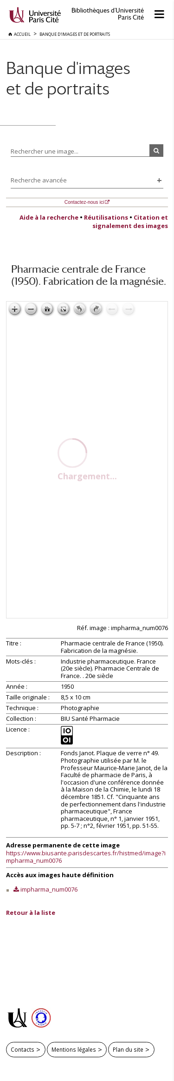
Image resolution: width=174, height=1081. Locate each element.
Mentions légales (74, 1049)
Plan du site (128, 1049)
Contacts (22, 1049)
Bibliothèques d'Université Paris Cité (107, 14)
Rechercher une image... (44, 151)
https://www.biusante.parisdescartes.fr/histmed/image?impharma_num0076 (86, 857)
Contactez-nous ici (84, 202)
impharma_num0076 (48, 889)
